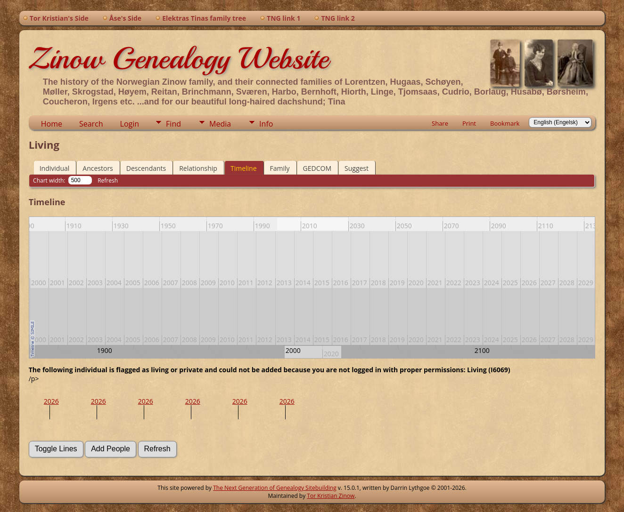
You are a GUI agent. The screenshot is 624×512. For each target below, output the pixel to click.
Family (280, 168)
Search (91, 124)
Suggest (357, 168)
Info (266, 124)
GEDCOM (317, 168)
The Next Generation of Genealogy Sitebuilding (275, 488)
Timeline (243, 168)
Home (51, 124)
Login (130, 124)
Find (173, 124)
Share (440, 123)
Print (469, 123)
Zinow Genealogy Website (178, 58)
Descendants (146, 168)
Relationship (198, 168)
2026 (51, 401)
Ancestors (97, 168)
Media (220, 124)
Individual (55, 168)
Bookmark (504, 123)
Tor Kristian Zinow (330, 496)
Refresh (108, 180)
